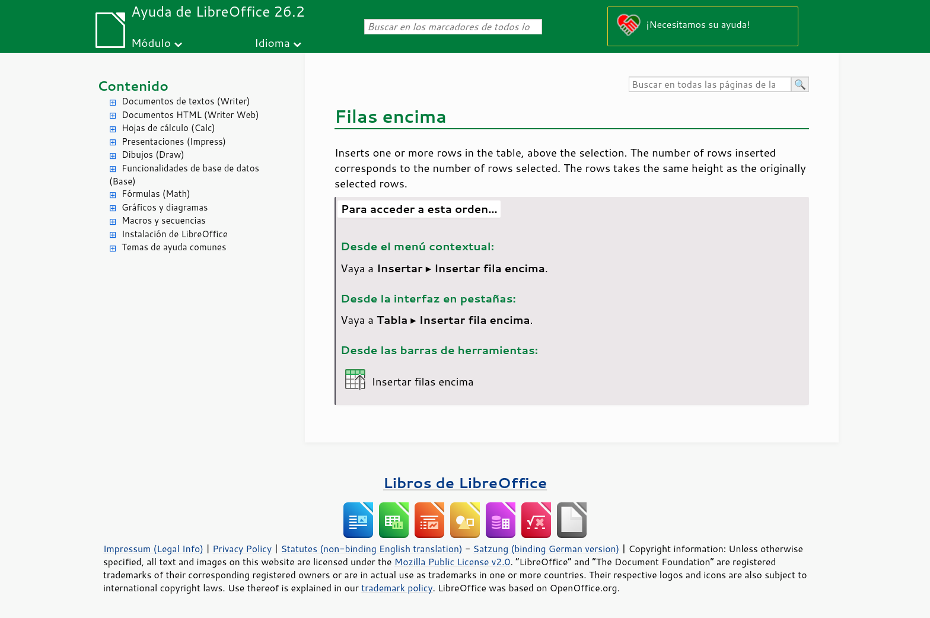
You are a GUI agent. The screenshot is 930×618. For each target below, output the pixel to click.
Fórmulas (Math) (156, 193)
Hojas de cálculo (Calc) (168, 128)
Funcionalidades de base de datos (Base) (184, 175)
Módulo (151, 42)
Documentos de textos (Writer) (186, 101)
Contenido (132, 86)
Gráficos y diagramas (165, 207)
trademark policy (396, 587)
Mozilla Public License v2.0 (452, 561)
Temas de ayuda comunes (174, 247)
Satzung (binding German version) (546, 548)
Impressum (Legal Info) (153, 548)
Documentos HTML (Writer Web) (190, 115)
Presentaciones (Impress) (174, 141)
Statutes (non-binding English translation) (371, 548)
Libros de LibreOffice (465, 482)
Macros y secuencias (164, 220)
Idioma (272, 42)
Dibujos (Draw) (153, 154)
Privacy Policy (242, 548)
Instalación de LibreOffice (175, 234)
